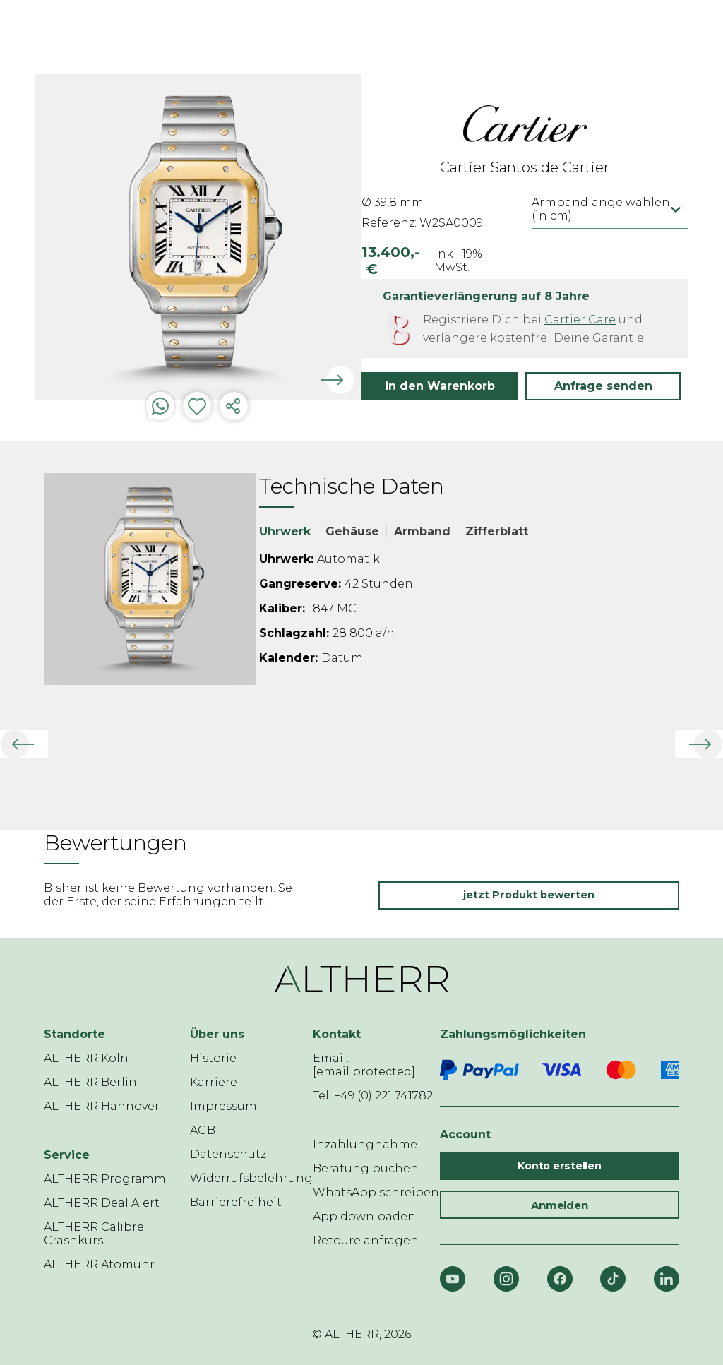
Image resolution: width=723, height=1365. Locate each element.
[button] (603, 386)
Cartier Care (580, 319)
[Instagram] (506, 1279)
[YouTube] (452, 1279)
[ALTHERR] (340, 31)
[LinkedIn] (666, 1279)
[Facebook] (560, 1279)
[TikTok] (613, 1279)
